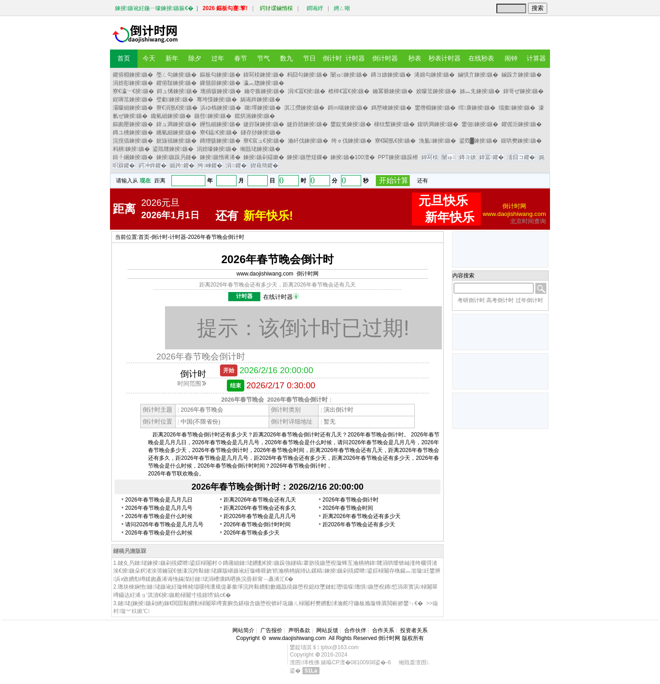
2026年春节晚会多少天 (252, 533)
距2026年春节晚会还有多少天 (359, 524)
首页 (143, 237)
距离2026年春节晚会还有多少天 (362, 516)
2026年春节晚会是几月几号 (158, 508)
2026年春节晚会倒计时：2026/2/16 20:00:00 (277, 486)
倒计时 (159, 237)
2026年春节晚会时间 (348, 508)
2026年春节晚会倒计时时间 (257, 524)
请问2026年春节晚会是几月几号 (164, 524)
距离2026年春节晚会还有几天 (260, 499)
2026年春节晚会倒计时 (216, 237)
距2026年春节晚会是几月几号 (260, 516)
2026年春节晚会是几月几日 (158, 499)
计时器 (178, 237)
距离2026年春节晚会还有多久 (260, 508)
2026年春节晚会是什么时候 (158, 516)
